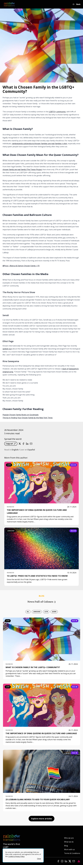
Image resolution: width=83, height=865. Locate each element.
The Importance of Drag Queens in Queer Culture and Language (41, 733)
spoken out (7, 349)
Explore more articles (41, 818)
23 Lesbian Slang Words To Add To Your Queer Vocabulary (38, 799)
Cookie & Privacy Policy (16, 856)
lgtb (9, 465)
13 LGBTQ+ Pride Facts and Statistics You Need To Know (37, 576)
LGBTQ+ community (57, 111)
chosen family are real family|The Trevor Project (22, 169)
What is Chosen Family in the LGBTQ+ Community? (33, 667)
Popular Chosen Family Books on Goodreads (21, 415)
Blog (66, 845)
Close (39, 859)
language (10, 531)
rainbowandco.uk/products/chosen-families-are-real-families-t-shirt (39, 143)
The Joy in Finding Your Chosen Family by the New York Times (28, 418)
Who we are (69, 838)
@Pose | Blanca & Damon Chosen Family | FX (21, 266)
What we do (69, 842)
